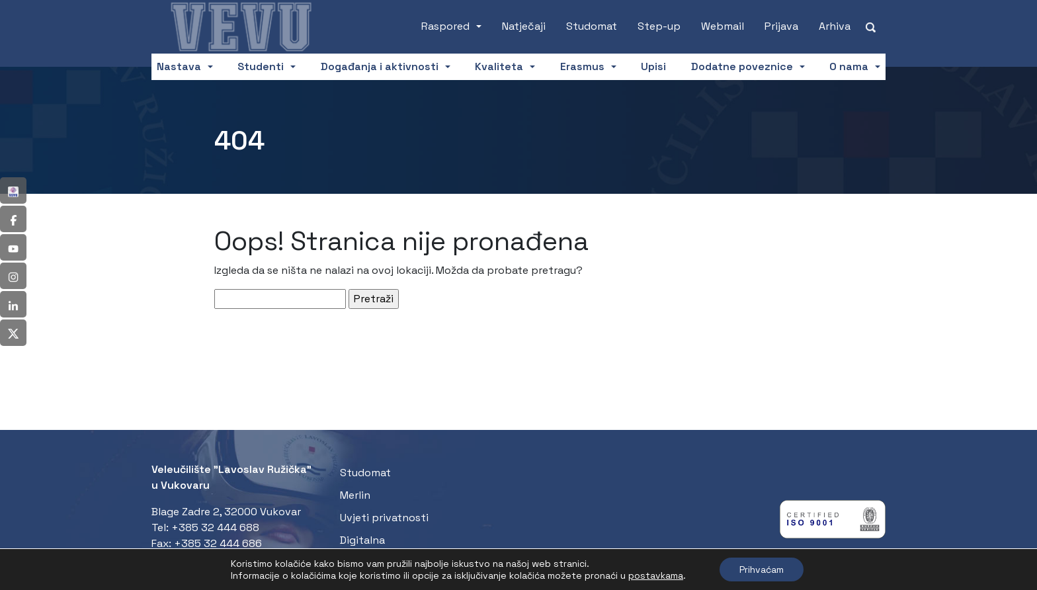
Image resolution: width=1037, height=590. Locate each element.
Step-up (659, 26)
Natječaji (524, 26)
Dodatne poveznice (742, 66)
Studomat (591, 26)
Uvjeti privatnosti (384, 518)
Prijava (781, 26)
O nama (848, 66)
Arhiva (834, 26)
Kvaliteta (499, 66)
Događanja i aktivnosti (379, 66)
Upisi (653, 66)
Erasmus (582, 66)
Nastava (179, 66)
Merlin (355, 495)
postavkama (655, 575)
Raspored (445, 26)
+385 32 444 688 (215, 527)
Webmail (722, 26)
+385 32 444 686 (218, 543)
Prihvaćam (761, 569)
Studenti (260, 66)
